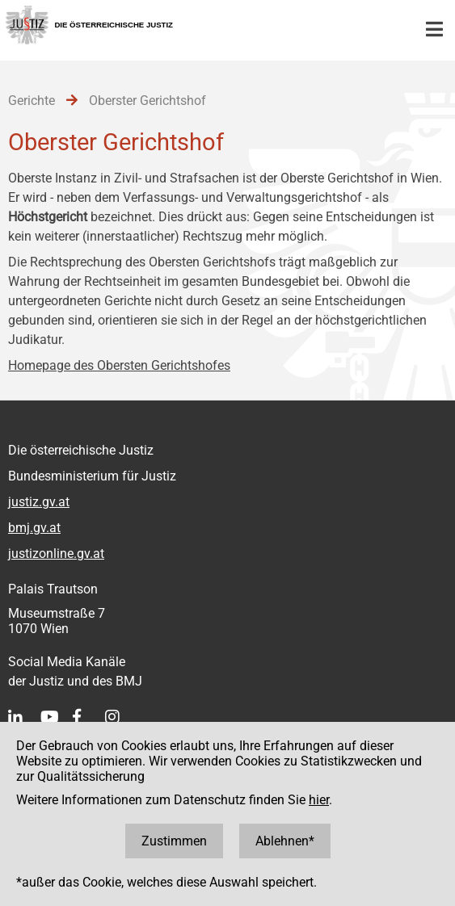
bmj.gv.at (34, 527)
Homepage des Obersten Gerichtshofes (119, 365)
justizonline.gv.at (56, 553)
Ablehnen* (284, 841)
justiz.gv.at (39, 502)
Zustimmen (174, 841)
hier (319, 799)
